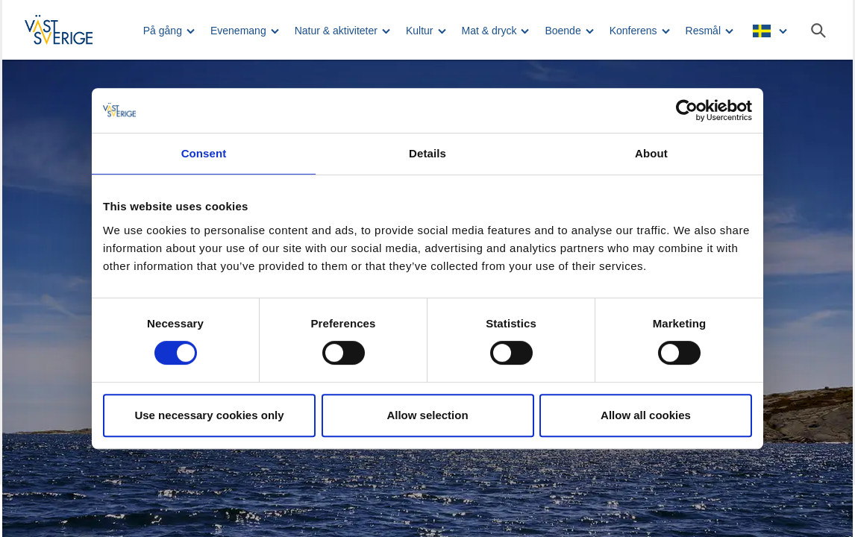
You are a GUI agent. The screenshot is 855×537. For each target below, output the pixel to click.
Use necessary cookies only (209, 415)
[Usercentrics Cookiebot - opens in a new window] (686, 110)
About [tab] (651, 153)
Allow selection (427, 415)
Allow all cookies (646, 415)
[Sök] (818, 30)
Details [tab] (427, 153)
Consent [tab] (204, 153)
